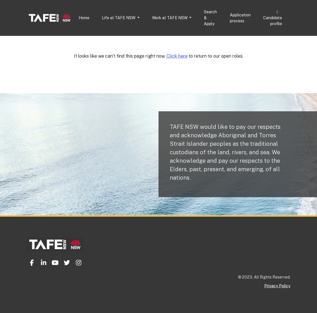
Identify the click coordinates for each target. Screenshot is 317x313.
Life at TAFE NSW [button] (119, 18)
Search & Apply (210, 18)
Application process (240, 18)
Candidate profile (272, 18)
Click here (177, 56)
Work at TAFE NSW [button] (170, 18)
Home (84, 18)
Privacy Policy (277, 286)
